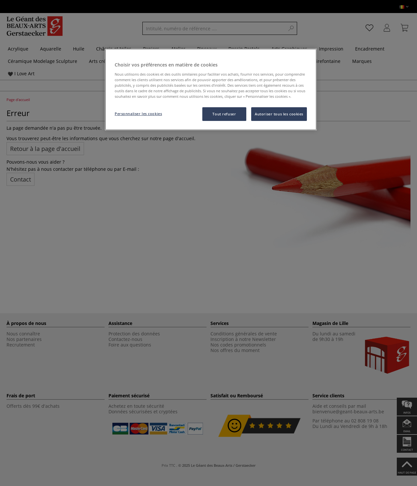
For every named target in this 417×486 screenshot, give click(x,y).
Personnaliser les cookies (138, 113)
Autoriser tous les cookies (279, 113)
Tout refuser (224, 113)
